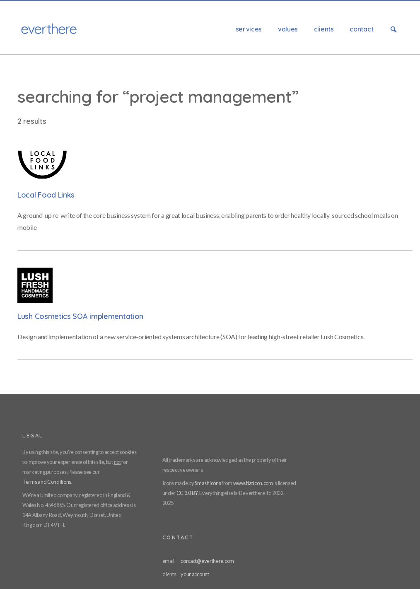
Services (249, 29)
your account (195, 574)
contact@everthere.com (207, 561)
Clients (324, 29)
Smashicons (208, 483)
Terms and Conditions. (47, 481)
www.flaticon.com (253, 483)
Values (288, 29)
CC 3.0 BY (187, 493)
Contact (361, 29)
